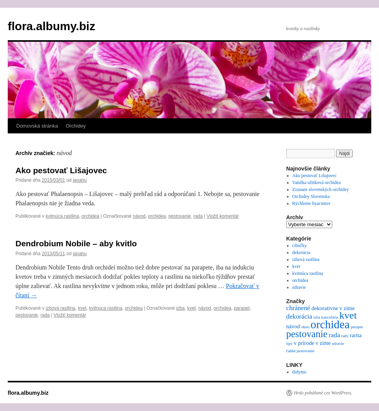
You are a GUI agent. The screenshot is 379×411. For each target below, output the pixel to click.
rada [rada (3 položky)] (334, 335)
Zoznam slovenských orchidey (320, 189)
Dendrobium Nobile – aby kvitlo (76, 243)
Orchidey (76, 126)
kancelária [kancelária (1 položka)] (329, 317)
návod (139, 216)
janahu (80, 180)
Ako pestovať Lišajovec (61, 170)
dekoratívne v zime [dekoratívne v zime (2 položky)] (333, 308)
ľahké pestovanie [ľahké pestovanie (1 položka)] (300, 351)
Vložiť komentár (223, 216)
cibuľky (299, 245)
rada (198, 216)
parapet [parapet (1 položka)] (357, 327)
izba (180, 308)
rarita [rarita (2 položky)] (356, 335)
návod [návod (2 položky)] (293, 326)
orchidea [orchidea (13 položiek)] (330, 324)
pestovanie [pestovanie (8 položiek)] (307, 334)
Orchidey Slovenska (311, 196)
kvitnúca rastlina (62, 216)
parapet (242, 308)
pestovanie (179, 216)
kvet (82, 308)
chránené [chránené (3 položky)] (298, 308)
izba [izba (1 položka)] (316, 317)
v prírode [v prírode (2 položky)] (304, 343)
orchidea (90, 216)
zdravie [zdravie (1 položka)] (338, 343)
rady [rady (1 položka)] (344, 336)
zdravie (299, 287)
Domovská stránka (37, 126)
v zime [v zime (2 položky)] (323, 343)
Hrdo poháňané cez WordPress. (323, 393)
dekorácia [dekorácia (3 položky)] (299, 316)
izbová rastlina (60, 308)
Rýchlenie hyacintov (311, 203)
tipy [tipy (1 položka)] (289, 343)
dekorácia (301, 252)
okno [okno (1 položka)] (305, 327)
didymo (299, 372)
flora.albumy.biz (51, 26)
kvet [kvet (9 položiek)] (348, 315)
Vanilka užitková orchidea (316, 182)
